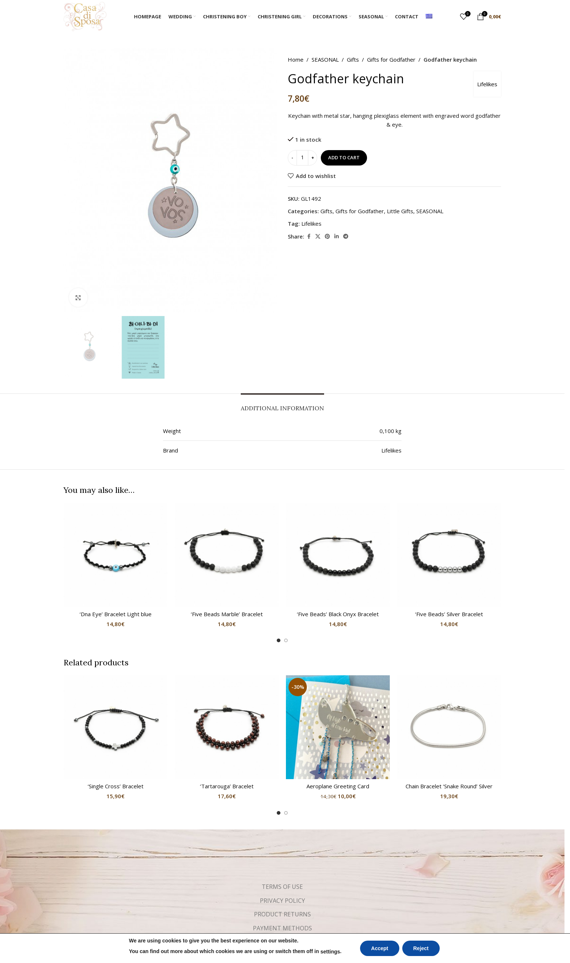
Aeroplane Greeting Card (337, 786)
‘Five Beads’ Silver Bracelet (449, 614)
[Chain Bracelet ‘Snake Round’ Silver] (449, 727)
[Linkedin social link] (336, 236)
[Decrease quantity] (292, 158)
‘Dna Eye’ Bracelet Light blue (116, 614)
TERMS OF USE (282, 887)
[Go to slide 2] (286, 640)
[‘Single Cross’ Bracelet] (115, 727)
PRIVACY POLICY (282, 901)
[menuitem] (429, 16)
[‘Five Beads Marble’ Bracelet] (227, 555)
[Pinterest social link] (327, 236)
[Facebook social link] (308, 236)
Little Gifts (400, 211)
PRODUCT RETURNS (282, 914)
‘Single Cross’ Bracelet (116, 786)
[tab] (282, 404)
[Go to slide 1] (278, 640)
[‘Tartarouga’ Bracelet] (227, 727)
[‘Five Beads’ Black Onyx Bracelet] (338, 555)
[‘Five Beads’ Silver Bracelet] (449, 555)
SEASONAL (325, 59)
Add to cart (344, 157)
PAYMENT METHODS (282, 928)
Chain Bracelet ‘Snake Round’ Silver (449, 786)
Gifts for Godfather (391, 59)
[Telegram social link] (346, 236)
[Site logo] (84, 15)
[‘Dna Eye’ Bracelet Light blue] (115, 555)
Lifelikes (487, 84)
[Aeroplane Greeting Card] (338, 727)
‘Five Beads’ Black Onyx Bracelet (338, 614)
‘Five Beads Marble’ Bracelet (227, 614)
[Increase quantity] (312, 158)
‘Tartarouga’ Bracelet (227, 786)
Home (296, 59)
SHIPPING (282, 942)
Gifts (353, 59)
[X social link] (318, 236)
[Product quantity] (302, 158)
